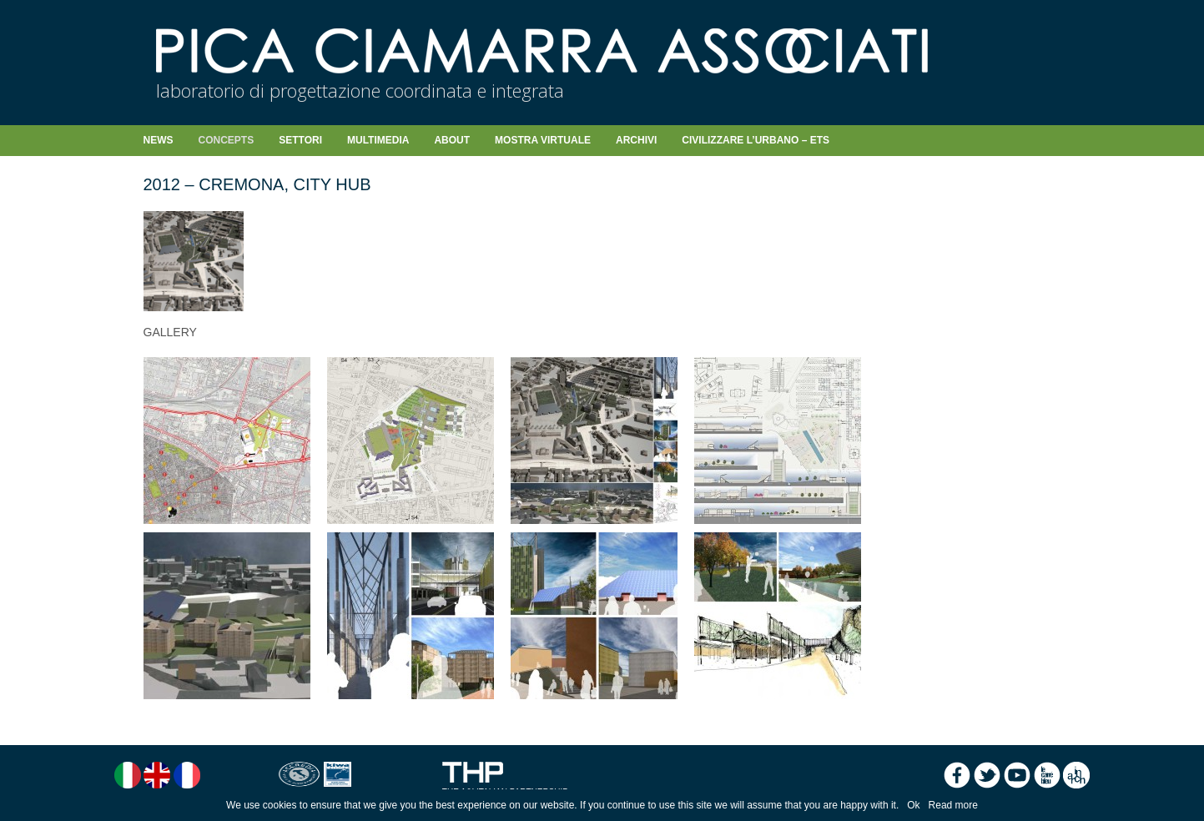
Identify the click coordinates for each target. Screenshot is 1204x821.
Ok (913, 805)
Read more (953, 805)
